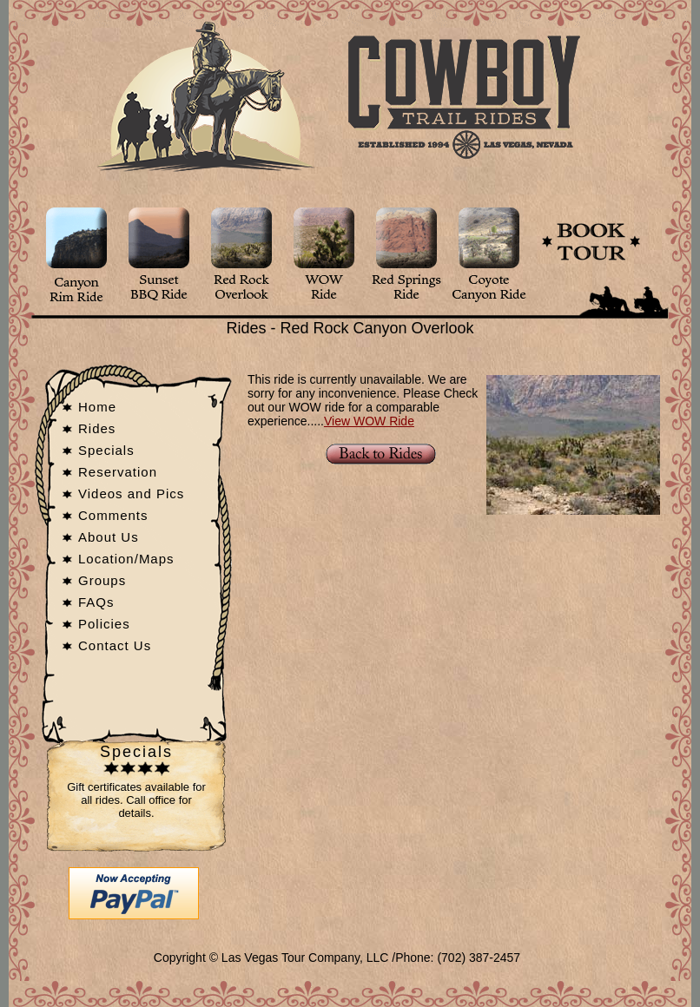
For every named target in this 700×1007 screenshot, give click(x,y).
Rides (97, 428)
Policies (104, 623)
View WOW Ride (369, 421)
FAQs (96, 602)
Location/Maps (126, 558)
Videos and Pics (131, 493)
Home (97, 406)
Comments (113, 515)
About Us (108, 537)
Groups (102, 580)
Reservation (117, 471)
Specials (106, 450)
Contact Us (114, 645)
